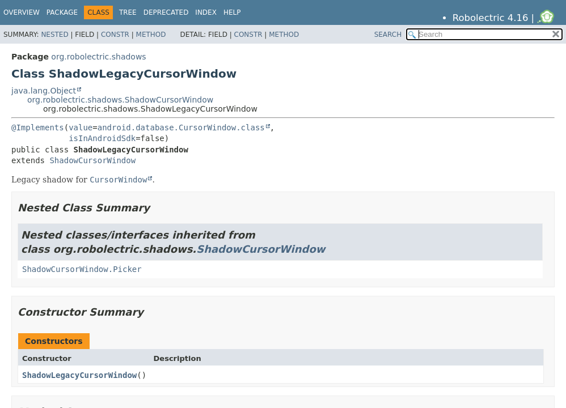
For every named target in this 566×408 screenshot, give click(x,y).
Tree (128, 12)
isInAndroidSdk (102, 138)
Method (151, 35)
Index (206, 12)
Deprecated (166, 12)
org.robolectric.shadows (98, 56)
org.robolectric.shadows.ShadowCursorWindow (120, 99)
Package (62, 12)
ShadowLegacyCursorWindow (79, 375)
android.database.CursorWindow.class (181, 127)
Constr (115, 35)
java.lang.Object (43, 90)
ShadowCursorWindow (92, 160)
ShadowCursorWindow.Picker (82, 269)
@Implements (37, 127)
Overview (21, 12)
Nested (54, 35)
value (80, 127)
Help (232, 12)
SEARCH (388, 35)
